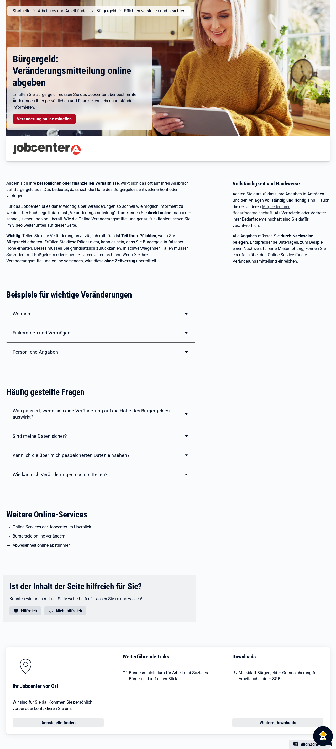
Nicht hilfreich (69, 610)
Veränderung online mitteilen (44, 118)
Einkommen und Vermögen (42, 333)
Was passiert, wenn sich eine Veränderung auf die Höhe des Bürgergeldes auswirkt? (91, 414)
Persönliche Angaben (35, 352)
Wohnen (21, 313)
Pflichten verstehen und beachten (154, 10)
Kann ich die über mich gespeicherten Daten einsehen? (71, 455)
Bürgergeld (106, 10)
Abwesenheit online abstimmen (42, 545)
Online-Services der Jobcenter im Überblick (52, 526)
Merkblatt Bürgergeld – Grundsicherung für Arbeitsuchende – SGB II (278, 675)
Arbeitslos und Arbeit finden (63, 10)
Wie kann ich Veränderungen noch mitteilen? (60, 474)
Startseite (21, 10)
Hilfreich (29, 610)
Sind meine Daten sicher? (40, 436)
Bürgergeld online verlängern (39, 536)
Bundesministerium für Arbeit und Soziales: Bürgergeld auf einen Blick (169, 675)
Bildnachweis (313, 744)
